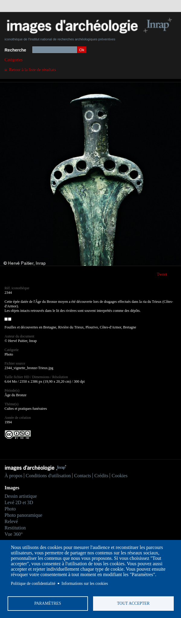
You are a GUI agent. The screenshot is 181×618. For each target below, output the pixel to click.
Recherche (15, 50)
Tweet (162, 274)
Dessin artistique (21, 496)
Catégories (14, 60)
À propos (13, 475)
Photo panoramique (23, 515)
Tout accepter (133, 603)
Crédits (101, 475)
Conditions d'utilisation (48, 475)
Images (12, 487)
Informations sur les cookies (85, 583)
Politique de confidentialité (33, 583)
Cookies (119, 475)
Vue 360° (14, 534)
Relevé (11, 521)
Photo (10, 508)
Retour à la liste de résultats (32, 69)
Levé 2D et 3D (19, 502)
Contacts (82, 475)
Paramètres (47, 603)
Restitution (15, 527)
